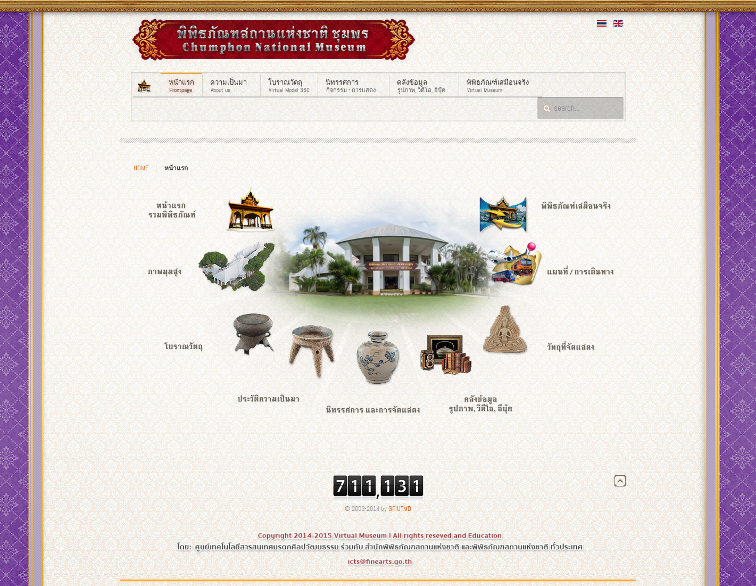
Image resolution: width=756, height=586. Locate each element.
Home (141, 168)
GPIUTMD (399, 509)
